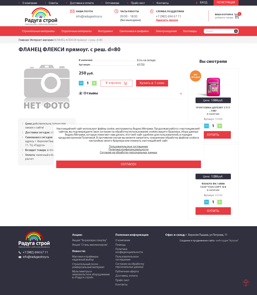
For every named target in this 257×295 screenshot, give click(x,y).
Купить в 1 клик (152, 83)
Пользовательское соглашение (127, 258)
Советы (53, 3)
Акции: (77, 234)
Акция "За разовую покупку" (89, 240)
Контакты (163, 3)
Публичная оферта (127, 271)
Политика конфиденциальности (129, 251)
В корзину (113, 83)
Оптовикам (112, 3)
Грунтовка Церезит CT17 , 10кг (213, 109)
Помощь (120, 244)
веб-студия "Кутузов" (227, 240)
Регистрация (226, 2)
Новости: (79, 251)
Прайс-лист (138, 3)
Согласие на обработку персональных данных (129, 265)
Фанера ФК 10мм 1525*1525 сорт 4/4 (213, 185)
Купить (213, 135)
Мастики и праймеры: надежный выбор (85, 258)
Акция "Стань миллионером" (90, 244)
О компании (29, 3)
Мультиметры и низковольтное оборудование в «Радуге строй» (91, 274)
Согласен (128, 164)
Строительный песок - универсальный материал (88, 266)
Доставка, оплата (126, 275)
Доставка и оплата (82, 3)
